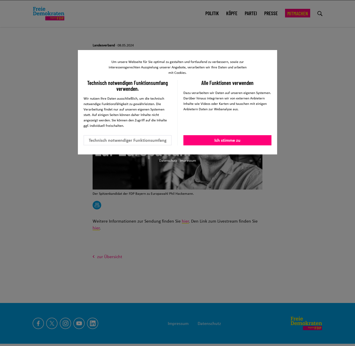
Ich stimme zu (227, 140)
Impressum (188, 160)
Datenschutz (168, 160)
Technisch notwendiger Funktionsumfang (127, 140)
